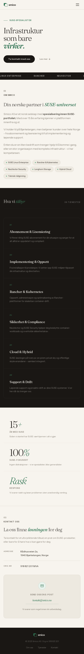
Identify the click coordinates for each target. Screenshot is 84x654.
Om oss (29, 647)
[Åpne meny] (77, 5)
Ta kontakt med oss (19, 59)
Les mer (44, 59)
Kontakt (54, 647)
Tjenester (42, 647)
